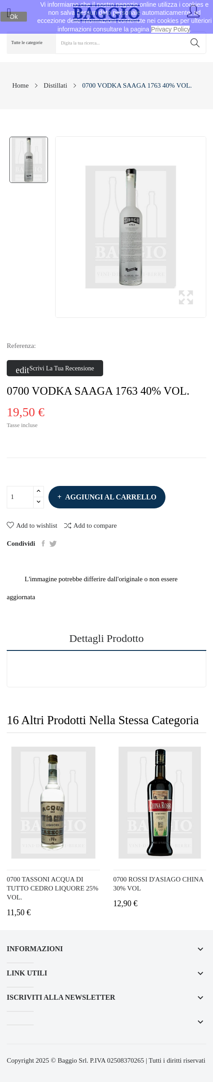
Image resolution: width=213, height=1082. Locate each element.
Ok (14, 16)
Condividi (43, 543)
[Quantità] (20, 497)
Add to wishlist (32, 525)
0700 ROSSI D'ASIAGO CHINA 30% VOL (158, 884)
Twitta (53, 543)
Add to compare (90, 525)
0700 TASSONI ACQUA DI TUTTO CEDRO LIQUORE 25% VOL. (52, 888)
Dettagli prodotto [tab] (107, 638)
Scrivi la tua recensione (55, 368)
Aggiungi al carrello (110, 497)
